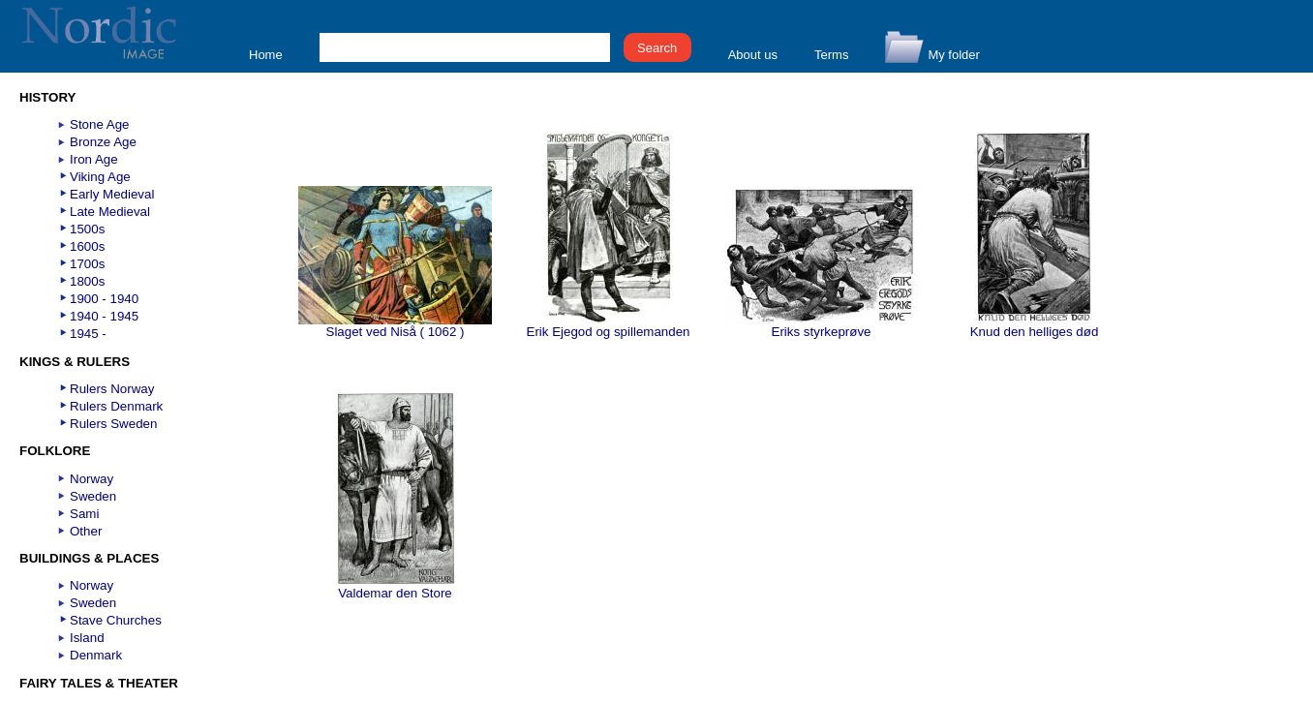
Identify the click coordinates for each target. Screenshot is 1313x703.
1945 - (88, 333)
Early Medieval (112, 194)
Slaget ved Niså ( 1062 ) (395, 326)
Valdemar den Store (395, 587)
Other (86, 531)
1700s (87, 264)
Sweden (93, 496)
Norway (91, 479)
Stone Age (100, 124)
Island (87, 637)
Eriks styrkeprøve (821, 326)
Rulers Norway (112, 389)
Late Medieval (110, 211)
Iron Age (94, 159)
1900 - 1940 (104, 298)
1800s (87, 281)
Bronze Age (103, 142)
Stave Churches (116, 620)
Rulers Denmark (116, 406)
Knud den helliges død (1034, 326)
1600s (87, 246)
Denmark (96, 655)
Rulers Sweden (113, 423)
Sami (84, 513)
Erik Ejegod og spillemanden (608, 326)
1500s (87, 229)
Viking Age (100, 176)
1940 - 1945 (104, 316)
